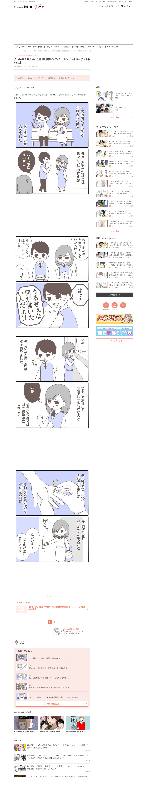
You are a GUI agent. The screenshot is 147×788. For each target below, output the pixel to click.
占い (114, 1)
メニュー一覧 (128, 1)
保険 (40, 47)
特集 (98, 87)
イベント (75, 47)
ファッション (91, 47)
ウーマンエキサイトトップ (108, 6)
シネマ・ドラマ (104, 47)
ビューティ (103, 1)
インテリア (48, 47)
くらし (91, 1)
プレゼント (120, 1)
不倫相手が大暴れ (32, 55)
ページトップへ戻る (114, 341)
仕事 (29, 47)
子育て (86, 1)
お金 (34, 47)
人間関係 (66, 47)
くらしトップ (20, 47)
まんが (110, 1)
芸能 (82, 47)
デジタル (115, 47)
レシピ (97, 1)
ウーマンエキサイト (30, 66)
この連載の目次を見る (52, 704)
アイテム (57, 47)
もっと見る (114, 117)
